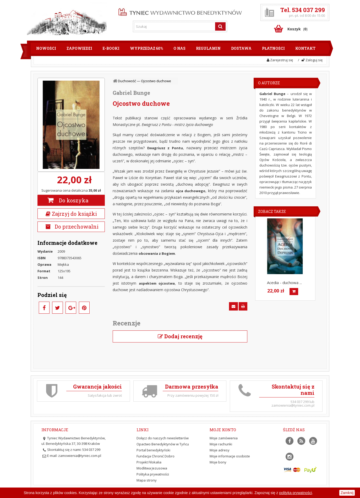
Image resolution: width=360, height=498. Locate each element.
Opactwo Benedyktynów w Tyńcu (163, 444)
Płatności (273, 48)
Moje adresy (220, 450)
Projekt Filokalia (149, 462)
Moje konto (223, 429)
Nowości (46, 48)
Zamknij (347, 493)
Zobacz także (272, 211)
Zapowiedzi (79, 48)
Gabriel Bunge (131, 92)
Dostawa (241, 48)
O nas (179, 48)
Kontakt (305, 48)
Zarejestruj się (280, 60)
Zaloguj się (312, 60)
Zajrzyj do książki (71, 213)
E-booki (111, 48)
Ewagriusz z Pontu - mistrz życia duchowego (177, 124)
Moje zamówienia (224, 438)
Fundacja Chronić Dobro (155, 456)
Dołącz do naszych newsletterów (163, 438)
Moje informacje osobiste (230, 456)
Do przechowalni (76, 226)
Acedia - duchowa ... (284, 282)
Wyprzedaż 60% (146, 48)
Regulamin (208, 48)
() (297, 28)
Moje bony (218, 462)
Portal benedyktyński (153, 450)
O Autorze (269, 82)
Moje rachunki (221, 444)
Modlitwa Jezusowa (152, 468)
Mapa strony (147, 480)
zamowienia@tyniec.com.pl (79, 455)
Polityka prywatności (153, 474)
